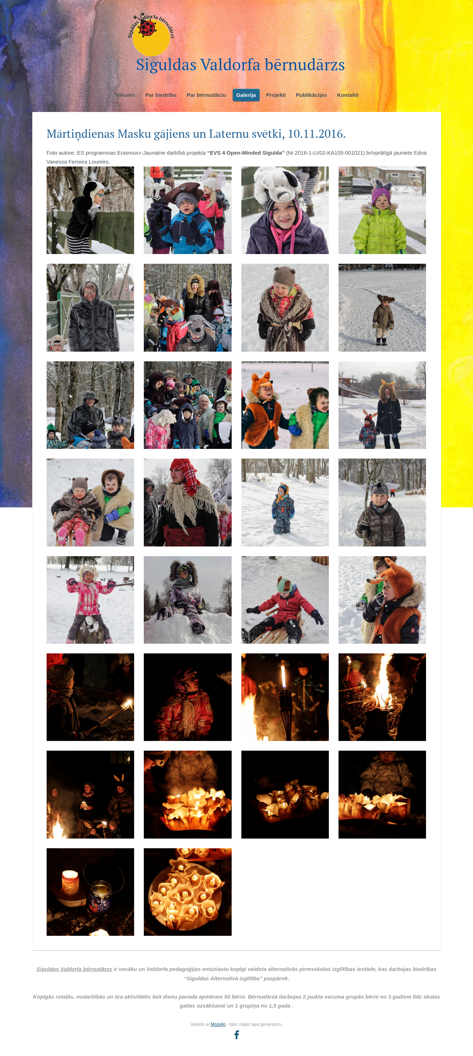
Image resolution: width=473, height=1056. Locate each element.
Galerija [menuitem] (246, 95)
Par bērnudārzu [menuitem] (206, 95)
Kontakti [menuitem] (348, 95)
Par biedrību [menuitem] (161, 95)
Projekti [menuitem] (276, 95)
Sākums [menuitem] (124, 95)
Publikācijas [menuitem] (311, 95)
